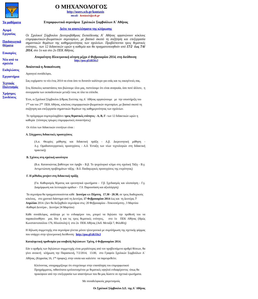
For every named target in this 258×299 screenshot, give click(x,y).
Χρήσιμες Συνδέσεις (9, 95)
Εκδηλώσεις (10, 70)
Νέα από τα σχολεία (10, 61)
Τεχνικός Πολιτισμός (10, 85)
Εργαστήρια (10, 76)
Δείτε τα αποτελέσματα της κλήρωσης (86, 29)
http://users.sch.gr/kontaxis (85, 12)
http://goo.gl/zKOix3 (86, 60)
